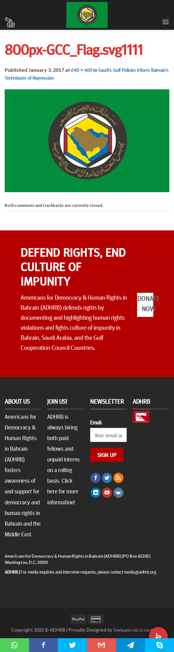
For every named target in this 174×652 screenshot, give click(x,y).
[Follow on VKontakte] (118, 492)
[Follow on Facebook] (95, 478)
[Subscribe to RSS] (118, 478)
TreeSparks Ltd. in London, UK (138, 630)
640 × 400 (81, 69)
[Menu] (165, 21)
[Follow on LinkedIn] (95, 492)
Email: (96, 422)
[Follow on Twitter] (107, 478)
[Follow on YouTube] (107, 492)
